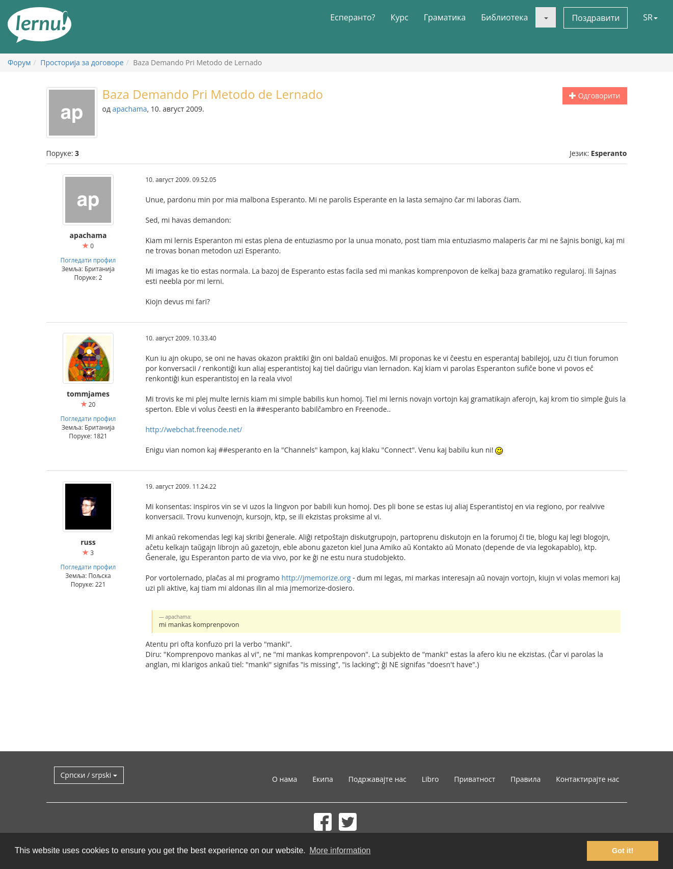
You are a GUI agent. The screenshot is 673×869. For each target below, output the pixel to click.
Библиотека (504, 17)
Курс (399, 17)
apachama (130, 109)
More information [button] (339, 850)
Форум (19, 62)
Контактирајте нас (587, 779)
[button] (545, 17)
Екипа (322, 779)
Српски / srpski (89, 775)
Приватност (474, 779)
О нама (284, 779)
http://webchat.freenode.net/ (194, 429)
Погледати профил (88, 260)
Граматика (445, 17)
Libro (430, 779)
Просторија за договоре (81, 62)
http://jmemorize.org (316, 578)
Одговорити (594, 95)
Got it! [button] (622, 851)
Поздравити (596, 17)
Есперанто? (352, 17)
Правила (525, 779)
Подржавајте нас (377, 779)
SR (650, 17)
